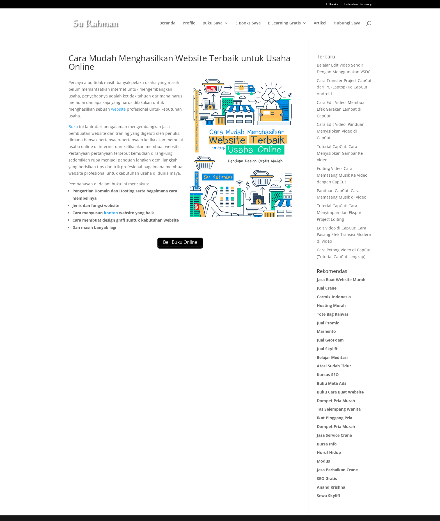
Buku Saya (213, 23)
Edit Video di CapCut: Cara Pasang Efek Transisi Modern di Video (344, 234)
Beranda (167, 23)
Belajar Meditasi (332, 357)
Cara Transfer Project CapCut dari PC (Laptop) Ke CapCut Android (344, 87)
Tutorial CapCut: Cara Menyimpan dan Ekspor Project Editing (339, 212)
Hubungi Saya (347, 23)
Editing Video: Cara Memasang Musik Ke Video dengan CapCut (342, 175)
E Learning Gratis (284, 23)
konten (111, 212)
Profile (189, 23)
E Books (332, 4)
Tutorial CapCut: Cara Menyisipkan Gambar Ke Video (340, 153)
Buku (73, 126)
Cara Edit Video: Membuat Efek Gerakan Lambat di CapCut (341, 109)
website (118, 109)
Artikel (320, 23)
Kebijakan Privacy (357, 4)
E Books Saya (248, 23)
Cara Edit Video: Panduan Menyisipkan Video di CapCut (341, 131)
